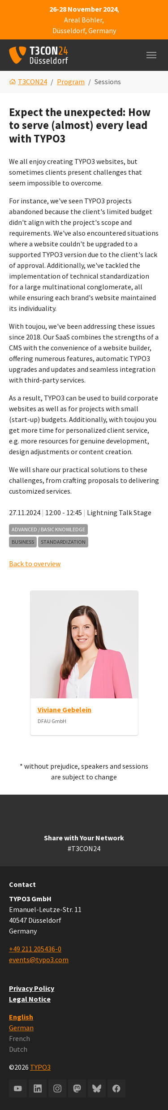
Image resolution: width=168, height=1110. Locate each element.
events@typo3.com (39, 959)
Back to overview (34, 563)
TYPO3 (40, 1067)
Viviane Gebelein (64, 709)
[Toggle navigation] (151, 55)
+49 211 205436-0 (35, 948)
